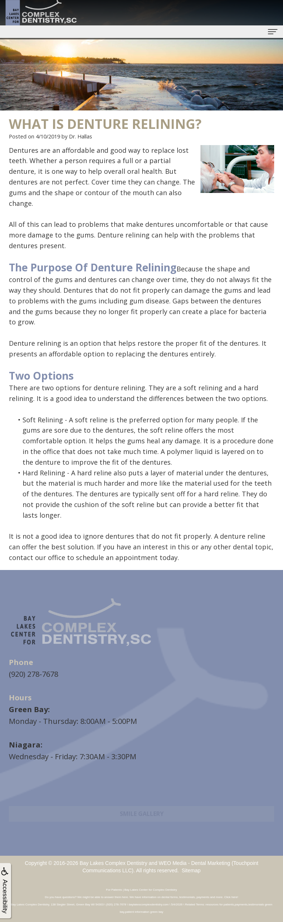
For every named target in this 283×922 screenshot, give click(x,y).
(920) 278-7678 (33, 674)
